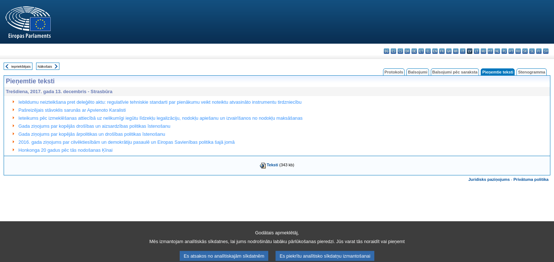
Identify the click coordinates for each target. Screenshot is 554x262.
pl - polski (504, 51)
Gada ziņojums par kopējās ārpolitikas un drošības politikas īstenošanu (92, 134)
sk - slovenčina (525, 51)
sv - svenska (546, 51)
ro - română (518, 51)
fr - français (442, 51)
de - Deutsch (414, 51)
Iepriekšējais (21, 66)
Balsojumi (417, 72)
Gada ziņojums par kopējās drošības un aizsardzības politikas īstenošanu (95, 126)
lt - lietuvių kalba (476, 51)
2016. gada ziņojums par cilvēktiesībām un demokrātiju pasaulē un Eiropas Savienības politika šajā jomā (127, 142)
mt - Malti (490, 51)
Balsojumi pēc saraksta (454, 72)
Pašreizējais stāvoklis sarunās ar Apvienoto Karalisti (72, 110)
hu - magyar (483, 51)
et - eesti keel (421, 51)
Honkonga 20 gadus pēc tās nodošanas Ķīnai (66, 150)
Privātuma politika (531, 179)
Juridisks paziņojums (489, 179)
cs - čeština (400, 51)
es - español (393, 51)
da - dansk (407, 51)
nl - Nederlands (497, 51)
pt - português (511, 51)
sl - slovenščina (532, 51)
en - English (435, 51)
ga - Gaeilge (449, 51)
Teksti (272, 165)
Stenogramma (531, 72)
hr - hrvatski (456, 51)
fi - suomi (539, 51)
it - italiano (462, 51)
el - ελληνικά (428, 51)
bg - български (386, 51)
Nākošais (45, 66)
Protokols (394, 72)
